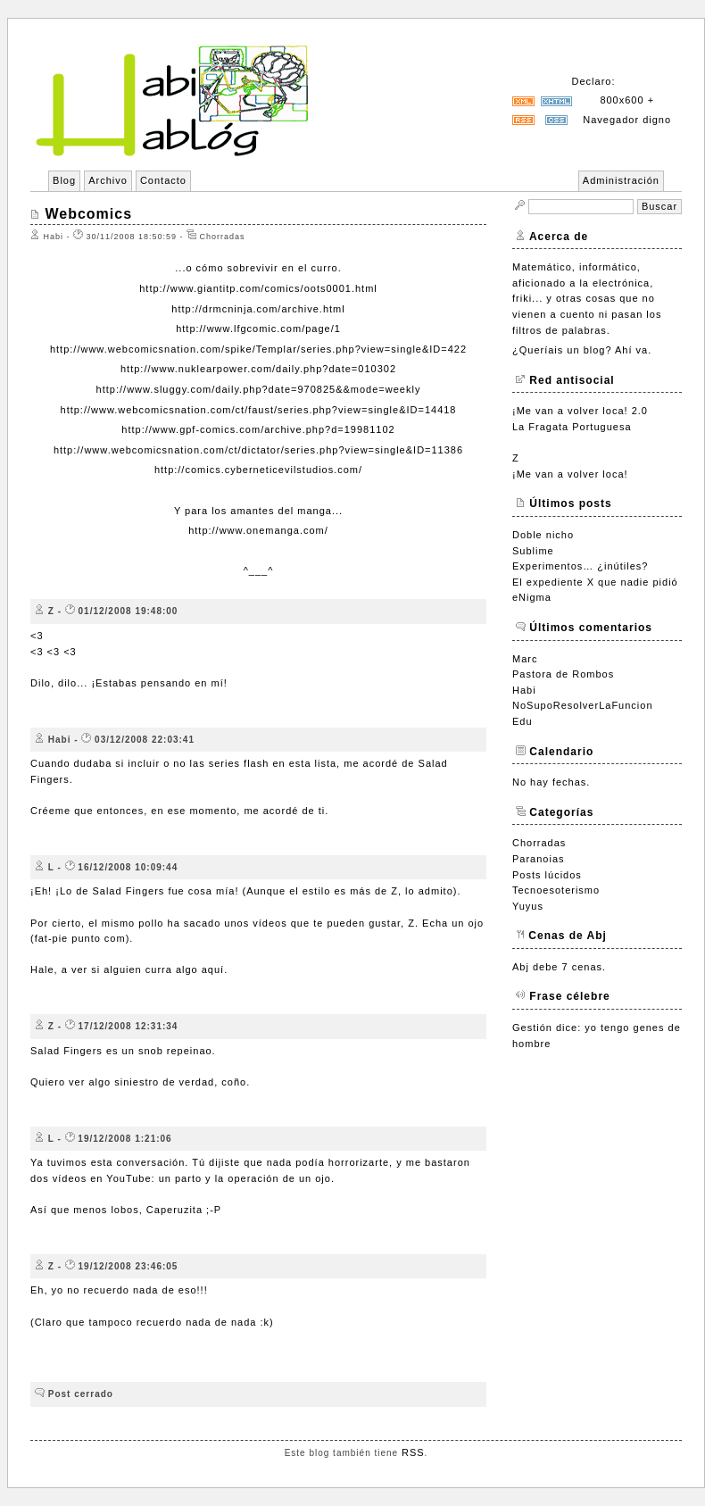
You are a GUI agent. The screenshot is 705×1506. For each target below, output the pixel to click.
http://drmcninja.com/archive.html (257, 309)
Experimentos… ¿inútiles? (580, 566)
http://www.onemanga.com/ (258, 530)
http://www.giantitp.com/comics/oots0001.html (258, 288)
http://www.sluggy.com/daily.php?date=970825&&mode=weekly (258, 389)
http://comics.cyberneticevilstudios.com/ (258, 469)
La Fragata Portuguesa (572, 426)
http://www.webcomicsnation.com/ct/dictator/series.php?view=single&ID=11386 (258, 450)
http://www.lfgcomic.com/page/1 (258, 328)
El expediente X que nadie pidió (595, 582)
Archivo (108, 180)
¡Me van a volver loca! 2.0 (580, 410)
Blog (64, 180)
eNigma (532, 597)
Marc (524, 658)
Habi (524, 690)
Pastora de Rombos (563, 674)
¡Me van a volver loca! (570, 474)
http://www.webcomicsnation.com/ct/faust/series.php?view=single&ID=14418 (259, 409)
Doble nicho (543, 534)
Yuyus (527, 906)
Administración (621, 180)
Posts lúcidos (547, 874)
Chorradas (539, 842)
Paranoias (538, 858)
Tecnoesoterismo (556, 890)
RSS (413, 1452)
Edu (522, 721)
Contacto (163, 180)
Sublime (533, 550)
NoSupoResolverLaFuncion (582, 705)
